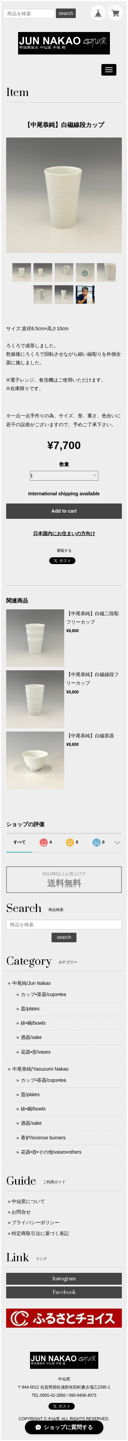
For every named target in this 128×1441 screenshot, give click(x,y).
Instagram (64, 1279)
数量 (64, 464)
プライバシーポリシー (35, 1222)
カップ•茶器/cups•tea (43, 994)
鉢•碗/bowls (33, 1023)
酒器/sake (31, 1037)
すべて (19, 842)
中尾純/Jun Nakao (31, 983)
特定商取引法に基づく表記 (40, 1233)
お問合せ (21, 1212)
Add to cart (64, 511)
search (66, 13)
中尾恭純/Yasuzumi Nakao (40, 1069)
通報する (64, 550)
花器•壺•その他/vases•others (51, 1152)
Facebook (64, 1292)
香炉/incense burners (43, 1137)
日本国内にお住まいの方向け (64, 533)
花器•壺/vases (36, 1052)
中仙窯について (28, 1201)
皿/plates (30, 1008)
